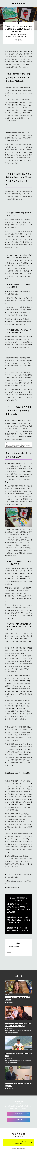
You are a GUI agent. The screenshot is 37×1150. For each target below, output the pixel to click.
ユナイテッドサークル (14, 946)
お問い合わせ (18, 1113)
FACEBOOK (18, 1119)
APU (30, 37)
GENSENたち (23, 34)
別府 (18, 37)
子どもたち (8, 37)
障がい (26, 37)
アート (14, 37)
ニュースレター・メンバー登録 (18, 1142)
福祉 (22, 37)
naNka (9, 952)
